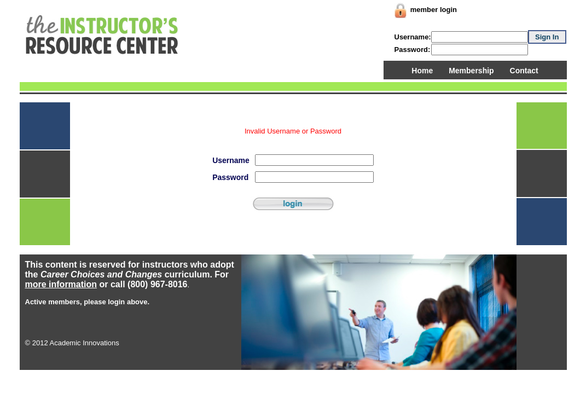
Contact (524, 70)
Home (422, 70)
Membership (471, 70)
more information (61, 284)
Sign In (547, 37)
